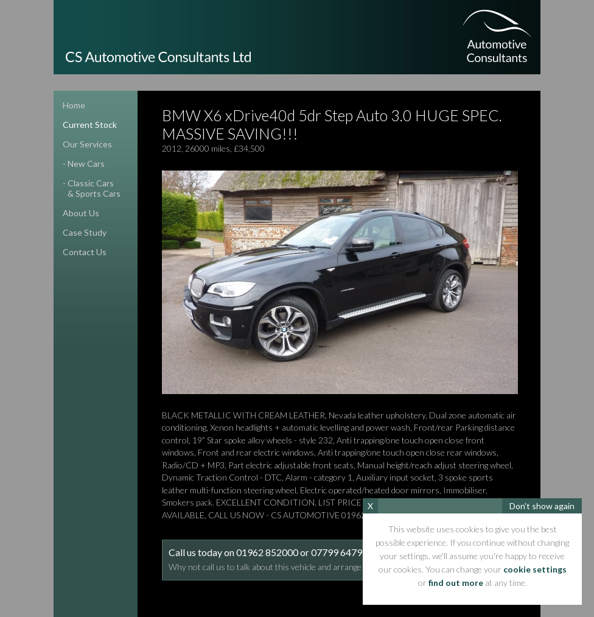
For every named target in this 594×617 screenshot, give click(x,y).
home (74, 105)
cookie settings (535, 569)
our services (87, 144)
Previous (176, 282)
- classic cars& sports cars (87, 188)
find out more (455, 582)
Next (504, 282)
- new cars (84, 163)
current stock (90, 124)
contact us (85, 252)
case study (85, 232)
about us (81, 213)
